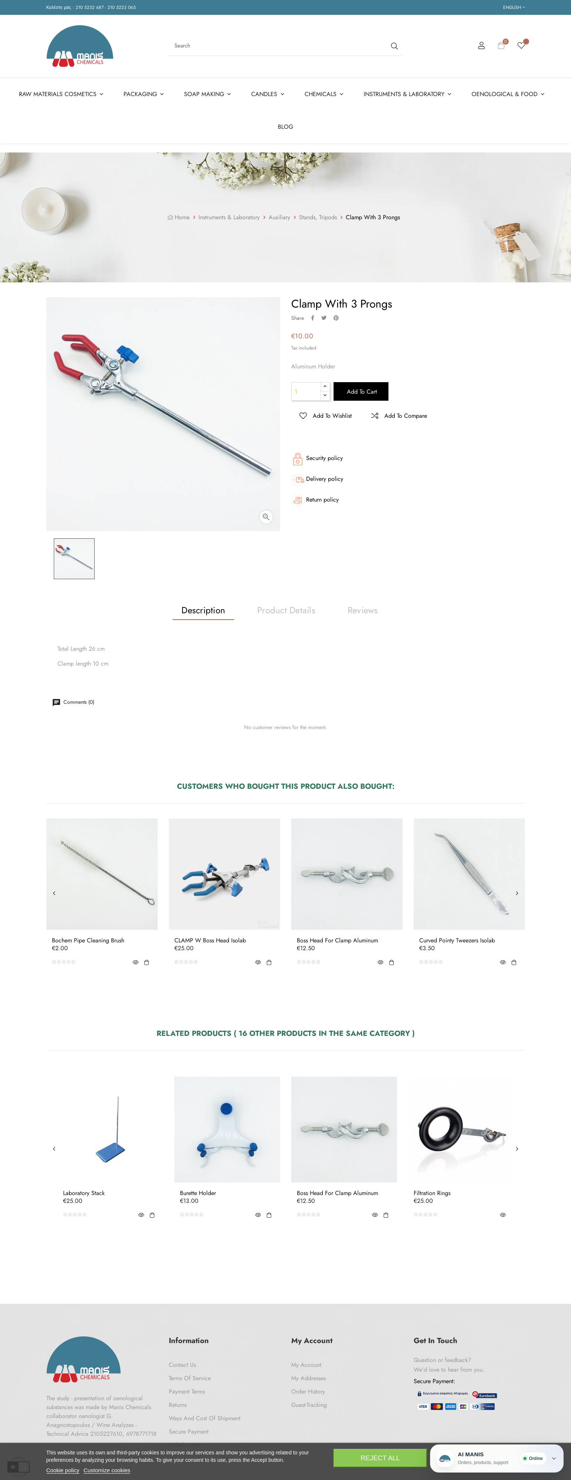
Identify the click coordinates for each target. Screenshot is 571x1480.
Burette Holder (198, 1193)
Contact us (182, 1365)
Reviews (363, 609)
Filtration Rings (432, 1193)
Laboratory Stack (84, 1193)
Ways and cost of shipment (204, 1418)
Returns (178, 1405)
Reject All (380, 1458)
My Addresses (308, 1378)
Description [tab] (203, 609)
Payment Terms (187, 1391)
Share (312, 317)
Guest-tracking (309, 1405)
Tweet (323, 317)
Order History (308, 1391)
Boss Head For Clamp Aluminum (337, 940)
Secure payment (189, 1431)
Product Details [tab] (286, 609)
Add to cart (361, 391)
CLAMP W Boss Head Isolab (210, 940)
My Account (306, 1365)
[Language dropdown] (514, 7)
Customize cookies (106, 1470)
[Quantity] (306, 391)
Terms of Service (190, 1378)
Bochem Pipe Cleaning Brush (88, 940)
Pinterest (336, 317)
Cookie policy (62, 1470)
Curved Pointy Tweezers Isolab (457, 940)
